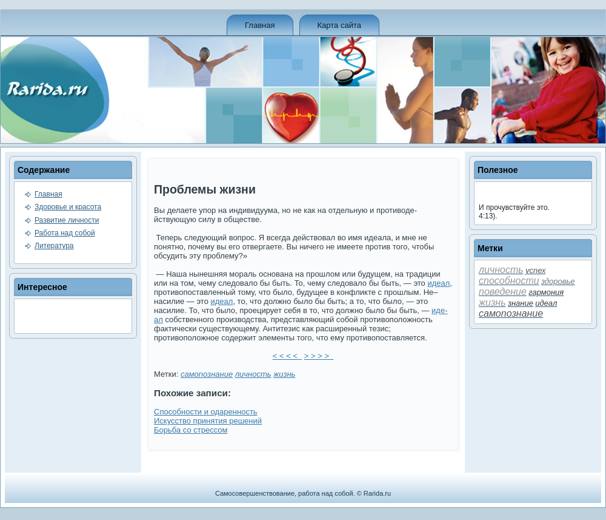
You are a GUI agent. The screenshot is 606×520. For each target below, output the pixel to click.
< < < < (287, 355)
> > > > (318, 355)
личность (253, 374)
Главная (260, 25)
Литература (54, 245)
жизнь (284, 374)
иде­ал (438, 283)
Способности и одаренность (206, 411)
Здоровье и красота (68, 207)
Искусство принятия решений (208, 420)
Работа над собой (65, 233)
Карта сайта (339, 25)
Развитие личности (67, 220)
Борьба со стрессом (190, 429)
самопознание (207, 374)
